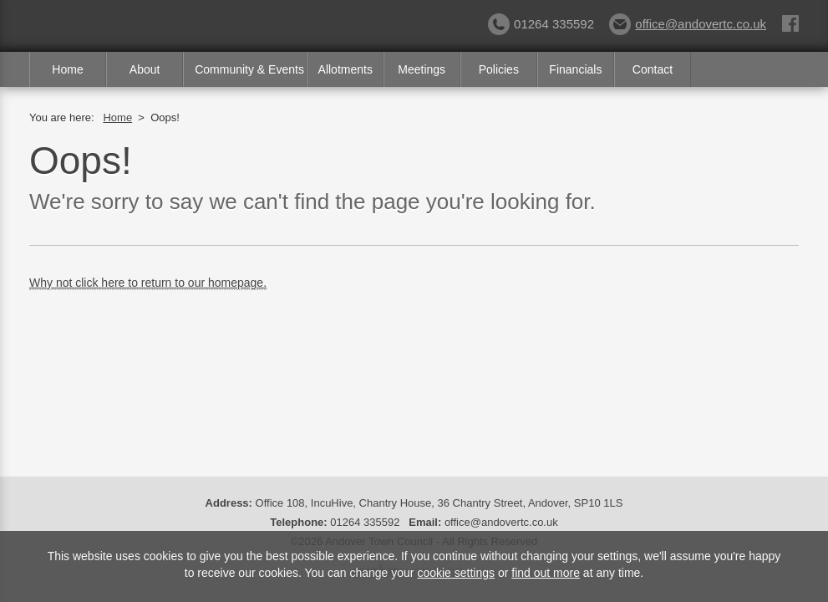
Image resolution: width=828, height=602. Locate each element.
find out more (545, 572)
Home (67, 69)
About (145, 69)
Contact (652, 69)
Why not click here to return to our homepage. (148, 282)
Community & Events (249, 69)
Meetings (421, 69)
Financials (575, 69)
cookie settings (456, 572)
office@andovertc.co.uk (687, 24)
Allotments (345, 69)
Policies (499, 69)
